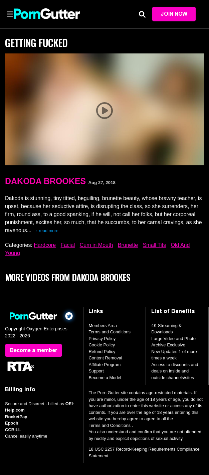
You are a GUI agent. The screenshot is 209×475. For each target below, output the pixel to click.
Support (96, 370)
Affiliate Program (104, 364)
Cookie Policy (101, 344)
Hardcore (45, 245)
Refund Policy (101, 351)
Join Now (174, 14)
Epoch (11, 423)
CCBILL (13, 429)
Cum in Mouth (96, 245)
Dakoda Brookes (45, 181)
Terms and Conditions (109, 331)
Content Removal (105, 357)
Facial (68, 245)
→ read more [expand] (45, 230)
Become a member (33, 350)
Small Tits (154, 245)
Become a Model (104, 377)
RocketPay (16, 416)
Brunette (128, 245)
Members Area (102, 325)
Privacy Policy (102, 338)
